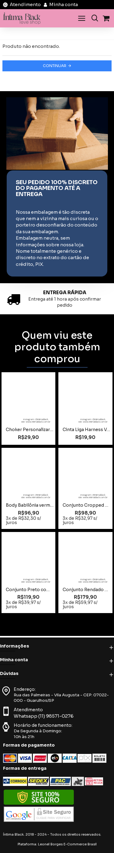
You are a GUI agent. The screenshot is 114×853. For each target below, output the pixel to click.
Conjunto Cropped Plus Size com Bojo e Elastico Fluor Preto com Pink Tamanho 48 (86, 505)
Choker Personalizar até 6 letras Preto (30, 429)
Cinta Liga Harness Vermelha (86, 429)
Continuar (54, 65)
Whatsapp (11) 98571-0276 (44, 716)
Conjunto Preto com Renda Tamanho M (30, 589)
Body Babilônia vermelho (30, 505)
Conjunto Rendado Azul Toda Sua (86, 589)
